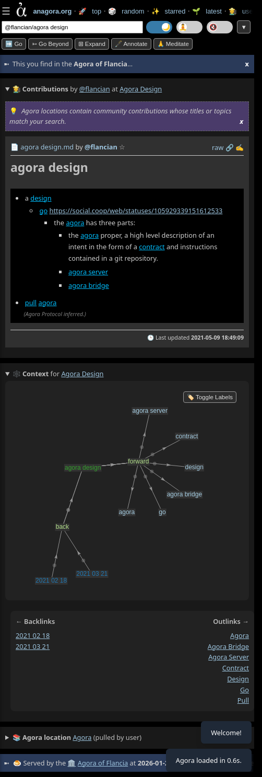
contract (151, 246)
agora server (88, 271)
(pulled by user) (77, 738)
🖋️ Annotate (131, 44)
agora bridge (88, 285)
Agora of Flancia (103, 763)
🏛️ (71, 763)
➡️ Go (13, 44)
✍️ (239, 147)
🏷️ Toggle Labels (210, 397)
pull (31, 302)
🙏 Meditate (173, 44)
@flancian (94, 89)
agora (75, 222)
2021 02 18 (33, 635)
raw (217, 147)
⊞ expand (91, 44)
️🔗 (229, 147)
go (44, 210)
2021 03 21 (33, 646)
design (40, 198)
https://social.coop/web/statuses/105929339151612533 (135, 210)
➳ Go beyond (50, 44)
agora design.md (47, 147)
